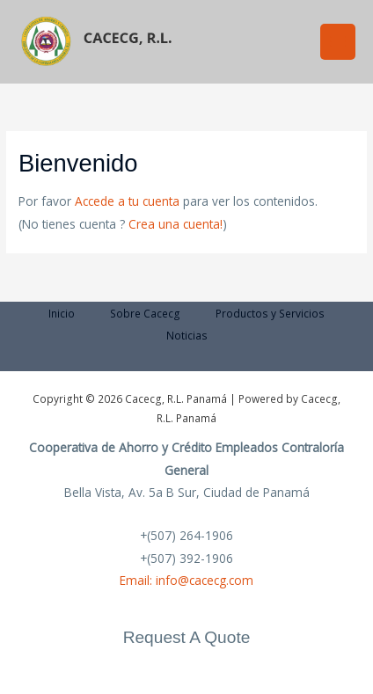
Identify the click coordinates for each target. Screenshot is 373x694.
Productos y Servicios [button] (270, 313)
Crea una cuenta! (175, 224)
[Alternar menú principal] (338, 42)
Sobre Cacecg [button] (145, 313)
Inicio (61, 313)
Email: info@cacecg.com (186, 580)
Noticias (187, 335)
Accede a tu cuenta (127, 201)
